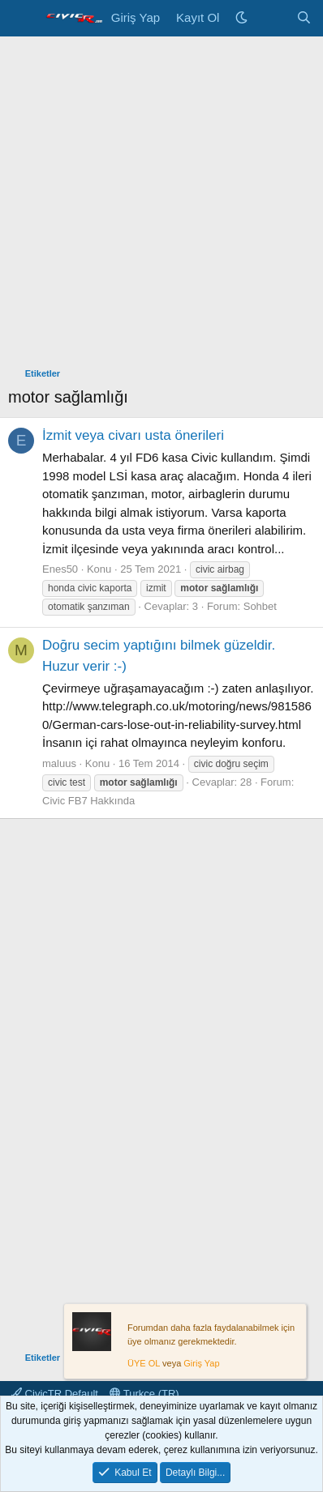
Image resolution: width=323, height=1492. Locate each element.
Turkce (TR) (144, 1394)
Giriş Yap (201, 1364)
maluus (59, 763)
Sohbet (260, 606)
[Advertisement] (161, 206)
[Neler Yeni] (271, 18)
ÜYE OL (143, 1364)
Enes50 (60, 569)
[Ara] (304, 18)
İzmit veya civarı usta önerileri (133, 435)
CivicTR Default (54, 1394)
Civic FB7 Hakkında (88, 801)
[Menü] (22, 18)
